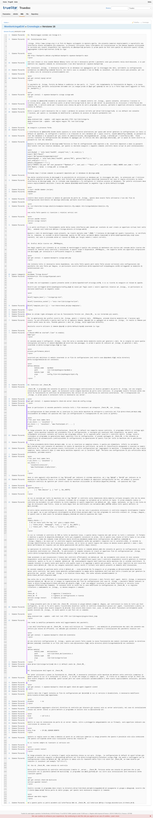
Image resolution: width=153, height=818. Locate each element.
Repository (34, 14)
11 (9, 758)
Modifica (136, 22)
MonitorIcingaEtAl (14, 26)
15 (9, 274)
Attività (15, 14)
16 (9, 63)
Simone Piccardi (9, 31)
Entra (149, 2)
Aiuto (16, 2)
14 (9, 70)
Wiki (22, 14)
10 (9, 112)
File (27, 14)
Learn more (115, 816)
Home (5, 2)
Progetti (10, 2)
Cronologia (145, 22)
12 (9, 620)
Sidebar (6, 22)
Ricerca (108, 8)
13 (9, 435)
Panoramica (6, 14)
